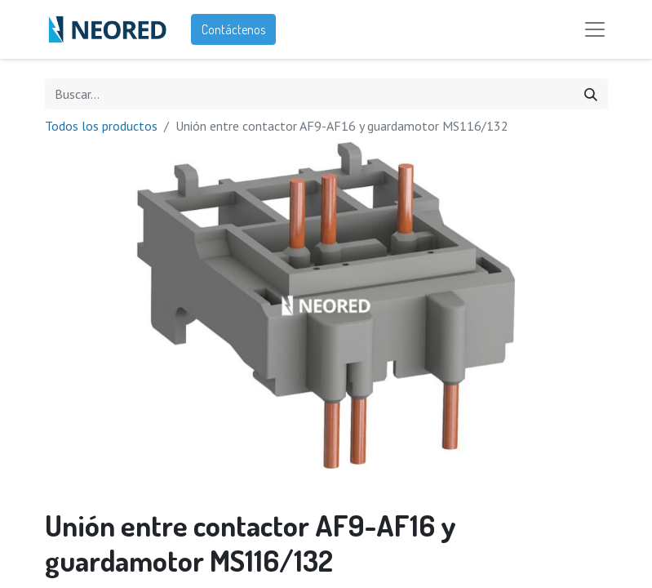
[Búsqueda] (591, 93)
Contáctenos (233, 29)
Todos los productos (101, 126)
